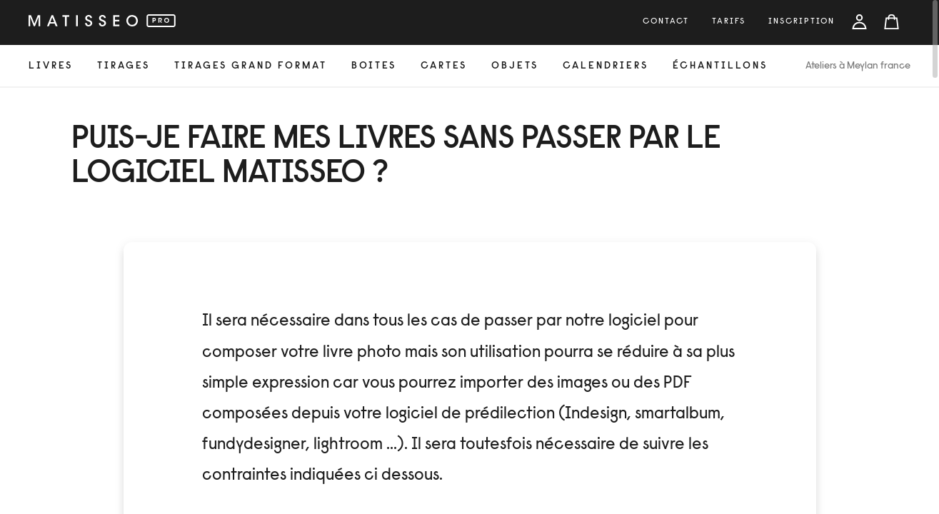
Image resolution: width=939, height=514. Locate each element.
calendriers (605, 66)
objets (514, 66)
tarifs (728, 21)
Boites (373, 66)
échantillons (720, 66)
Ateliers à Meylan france (857, 66)
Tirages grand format (250, 66)
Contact (666, 21)
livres (51, 66)
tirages (123, 66)
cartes (444, 66)
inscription (801, 21)
